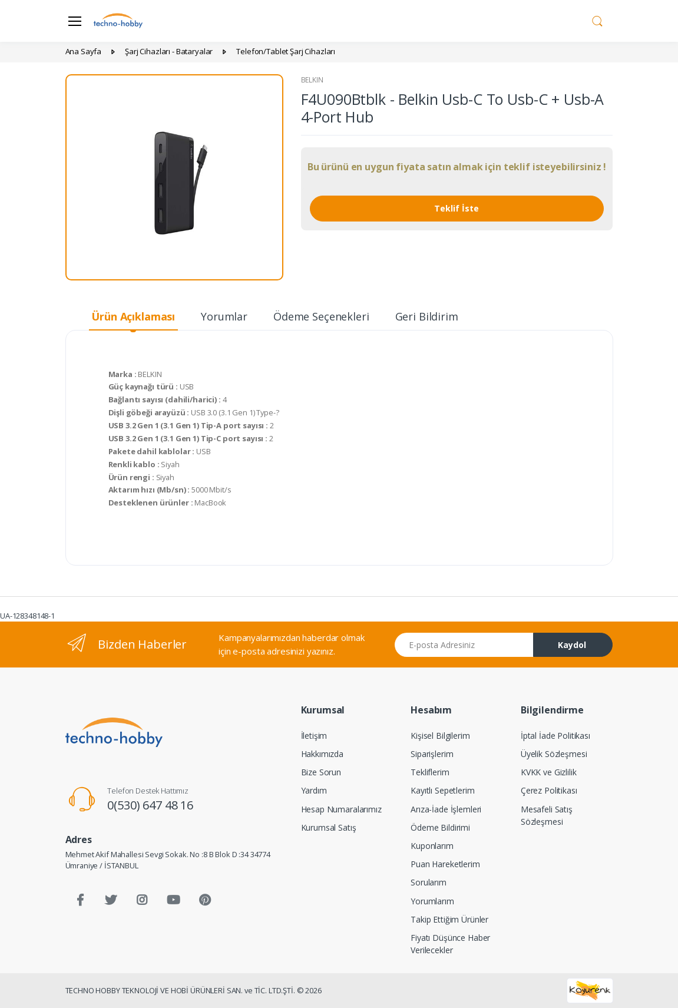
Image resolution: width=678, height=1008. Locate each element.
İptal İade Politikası (555, 735)
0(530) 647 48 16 (150, 805)
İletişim (314, 735)
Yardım (314, 790)
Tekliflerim (430, 772)
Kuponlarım (432, 845)
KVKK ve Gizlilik (549, 772)
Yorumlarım (432, 901)
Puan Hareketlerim (445, 864)
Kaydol (572, 644)
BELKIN (312, 80)
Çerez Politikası (549, 790)
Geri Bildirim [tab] (426, 316)
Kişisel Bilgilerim (440, 735)
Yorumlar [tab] (224, 316)
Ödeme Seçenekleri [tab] (321, 316)
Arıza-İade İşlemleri (446, 809)
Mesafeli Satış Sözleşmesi (547, 815)
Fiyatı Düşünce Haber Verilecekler (450, 944)
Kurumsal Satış (328, 827)
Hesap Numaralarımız (341, 809)
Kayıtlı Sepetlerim (442, 790)
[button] (597, 20)
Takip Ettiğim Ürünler (449, 919)
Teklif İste (456, 208)
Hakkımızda (322, 753)
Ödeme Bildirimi (440, 827)
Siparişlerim (432, 753)
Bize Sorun (321, 772)
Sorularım (429, 882)
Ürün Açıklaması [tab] (133, 316)
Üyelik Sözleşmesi (554, 753)
